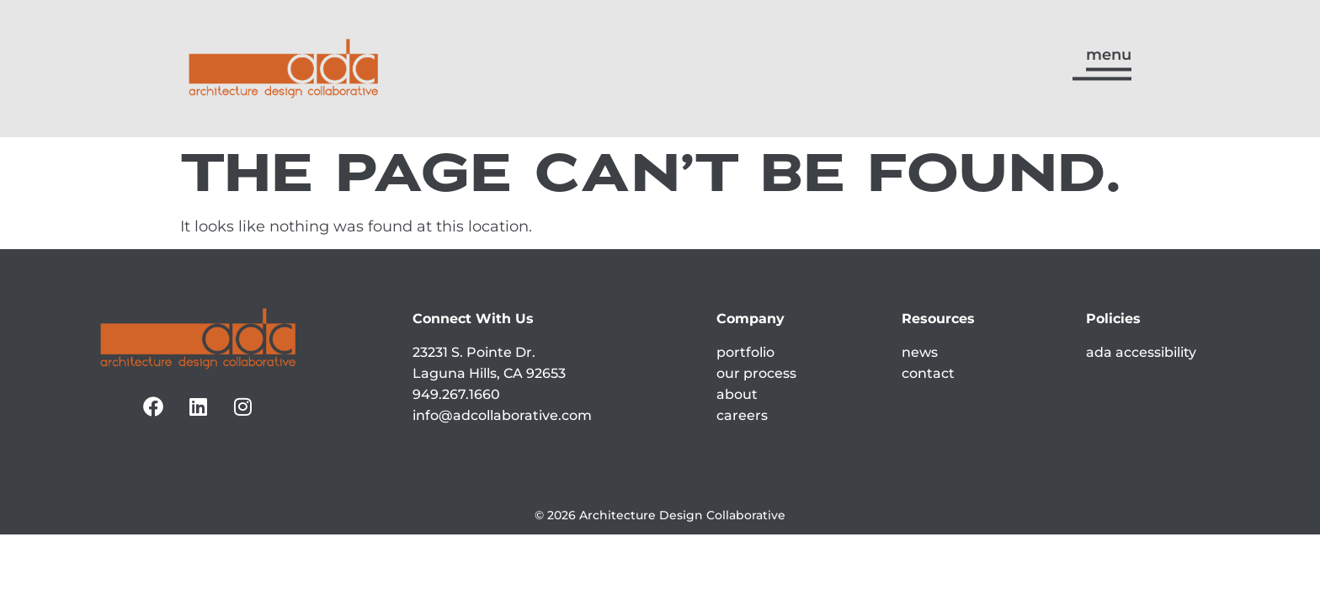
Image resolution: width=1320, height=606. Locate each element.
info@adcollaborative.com (502, 415)
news (920, 352)
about (737, 394)
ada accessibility (1141, 352)
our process (756, 373)
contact (928, 373)
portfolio (745, 352)
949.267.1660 (456, 394)
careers (742, 415)
